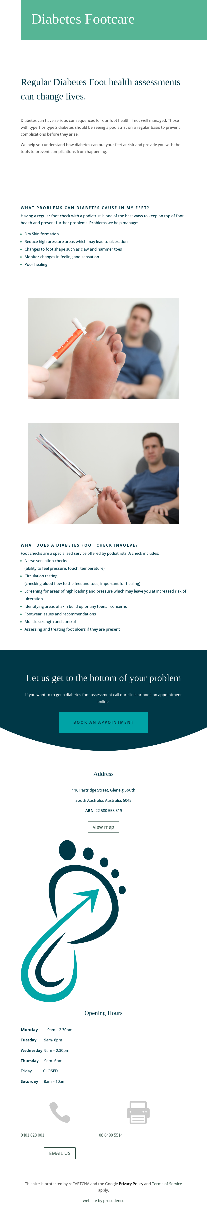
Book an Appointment (103, 722)
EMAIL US (60, 1153)
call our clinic (124, 694)
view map (103, 827)
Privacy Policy (131, 1183)
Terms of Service (167, 1183)
